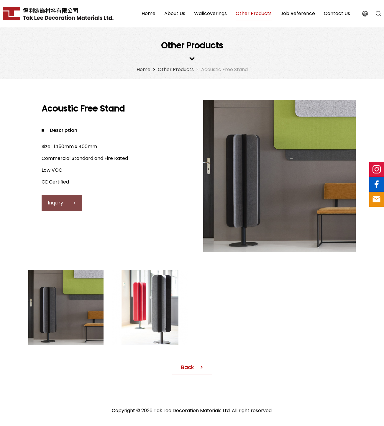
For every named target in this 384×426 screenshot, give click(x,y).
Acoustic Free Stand (224, 69)
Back (187, 367)
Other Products (176, 69)
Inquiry (56, 202)
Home (143, 69)
